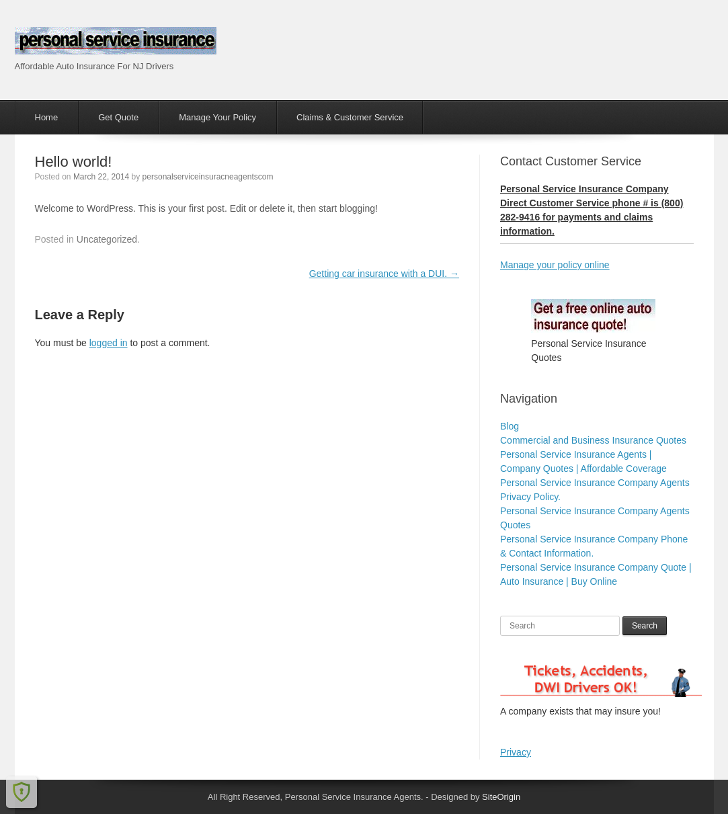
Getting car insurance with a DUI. (384, 273)
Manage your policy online (555, 264)
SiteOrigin (501, 797)
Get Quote (118, 117)
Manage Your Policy (217, 117)
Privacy (515, 752)
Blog (509, 426)
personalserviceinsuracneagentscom (208, 176)
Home (46, 117)
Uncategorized (107, 239)
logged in (108, 342)
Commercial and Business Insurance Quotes (593, 440)
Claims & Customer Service (349, 117)
